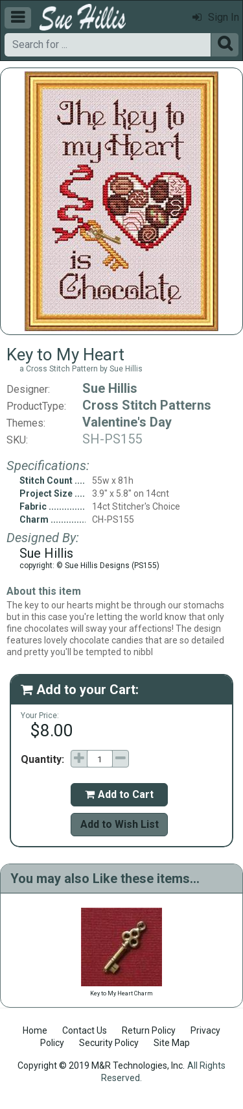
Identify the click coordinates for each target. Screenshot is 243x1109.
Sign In (215, 17)
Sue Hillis (109, 388)
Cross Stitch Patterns (146, 405)
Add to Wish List (119, 824)
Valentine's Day (127, 422)
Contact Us (84, 1030)
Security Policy (109, 1043)
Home (35, 1030)
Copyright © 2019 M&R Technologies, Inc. (101, 1065)
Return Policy (149, 1030)
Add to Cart (119, 794)
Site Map (172, 1043)
